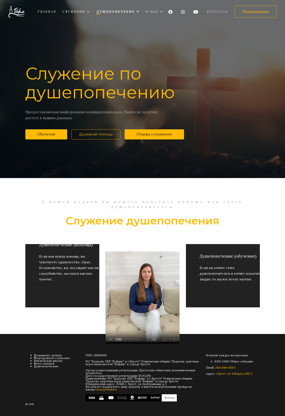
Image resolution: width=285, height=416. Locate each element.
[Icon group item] (170, 12)
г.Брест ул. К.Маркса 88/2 (234, 373)
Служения (74, 12)
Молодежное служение (52, 358)
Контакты (217, 11)
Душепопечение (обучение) (228, 249)
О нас (152, 12)
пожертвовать (106, 389)
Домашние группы (48, 355)
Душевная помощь (96, 134)
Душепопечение (115, 12)
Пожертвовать (255, 11)
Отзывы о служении (154, 134)
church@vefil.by (225, 367)
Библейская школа (48, 361)
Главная (47, 12)
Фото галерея (44, 363)
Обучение (46, 134)
